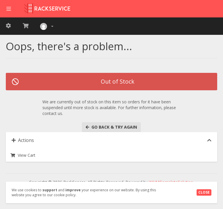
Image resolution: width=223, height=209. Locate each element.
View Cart (22, 155)
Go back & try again (111, 127)
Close (204, 192)
